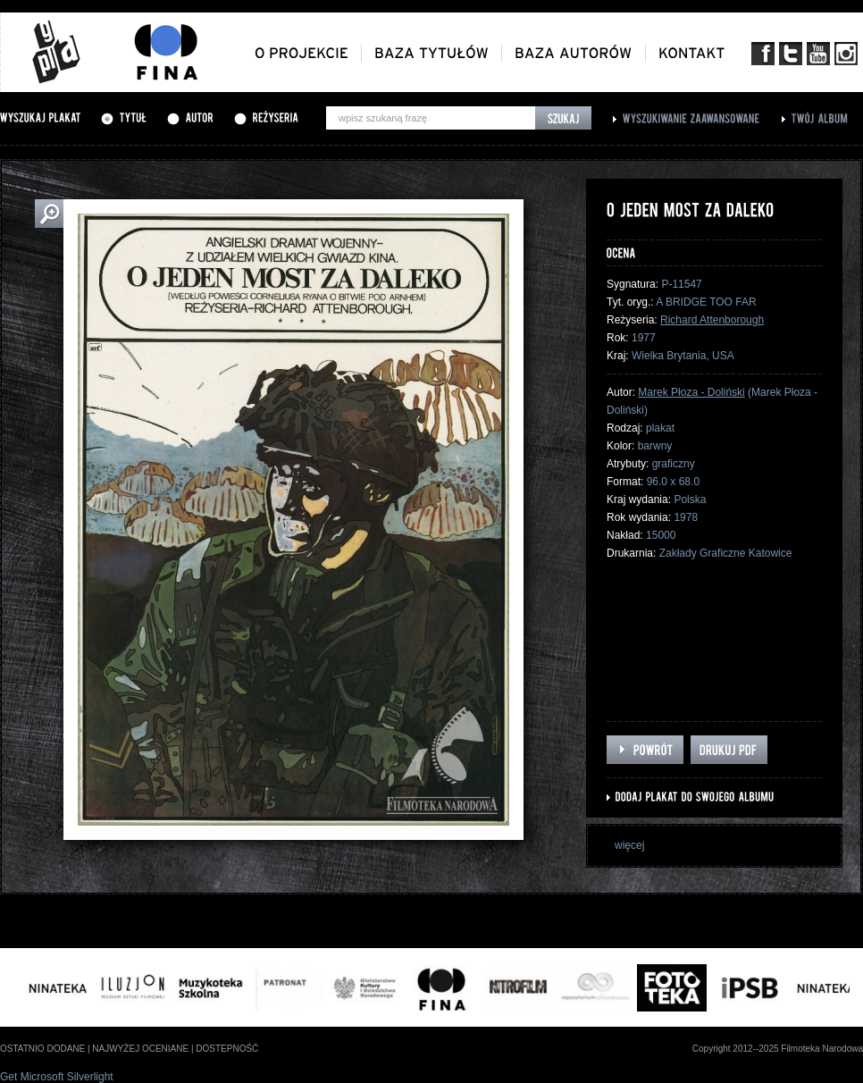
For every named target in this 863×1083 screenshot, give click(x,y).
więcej (629, 845)
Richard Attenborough (712, 320)
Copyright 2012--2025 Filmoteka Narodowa (777, 1049)
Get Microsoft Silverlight (56, 1076)
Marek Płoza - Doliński (691, 392)
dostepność (227, 1049)
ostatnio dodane (42, 1049)
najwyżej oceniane (140, 1049)
